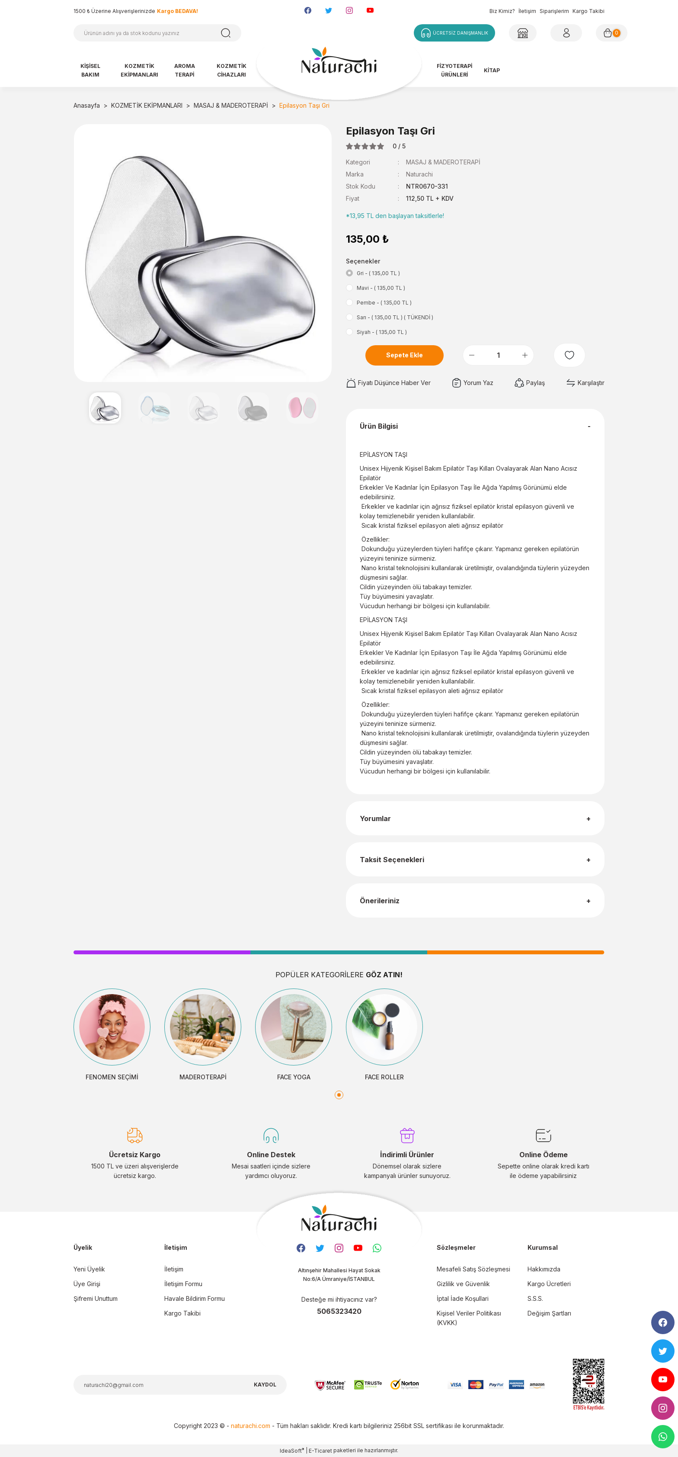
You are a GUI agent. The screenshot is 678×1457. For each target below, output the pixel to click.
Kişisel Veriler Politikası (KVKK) (469, 1317)
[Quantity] (498, 355)
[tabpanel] (112, 1035)
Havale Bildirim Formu (194, 1298)
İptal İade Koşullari (463, 1298)
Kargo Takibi (588, 11)
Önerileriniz (380, 900)
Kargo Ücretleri (549, 1283)
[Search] (157, 33)
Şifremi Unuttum (96, 1298)
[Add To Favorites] (569, 355)
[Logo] (339, 64)
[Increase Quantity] (525, 355)
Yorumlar (375, 818)
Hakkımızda (544, 1269)
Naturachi (419, 174)
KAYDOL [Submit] (265, 1384)
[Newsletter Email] (180, 1385)
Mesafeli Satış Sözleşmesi (473, 1269)
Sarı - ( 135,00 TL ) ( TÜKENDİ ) (395, 317)
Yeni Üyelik (89, 1269)
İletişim (527, 11)
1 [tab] (339, 1095)
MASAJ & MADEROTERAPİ (443, 162)
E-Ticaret (320, 1450)
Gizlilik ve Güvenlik (463, 1283)
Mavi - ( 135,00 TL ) (381, 288)
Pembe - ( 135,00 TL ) (384, 302)
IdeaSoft (292, 1450)
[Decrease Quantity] (471, 355)
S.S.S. (535, 1298)
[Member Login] (523, 33)
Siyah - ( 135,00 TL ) (382, 332)
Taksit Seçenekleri (392, 859)
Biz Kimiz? (502, 11)
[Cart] (611, 33)
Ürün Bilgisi (379, 426)
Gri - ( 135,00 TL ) (378, 273)
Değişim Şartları (549, 1313)
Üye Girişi (87, 1283)
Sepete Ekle (404, 355)
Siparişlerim (554, 11)
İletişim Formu (183, 1283)
